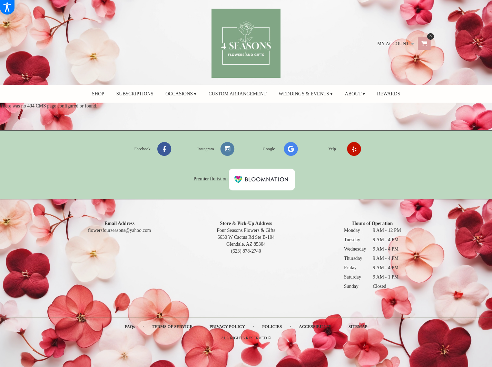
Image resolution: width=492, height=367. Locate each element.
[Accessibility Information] (7, 7)
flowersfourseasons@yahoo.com (119, 230)
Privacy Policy (227, 326)
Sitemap (357, 326)
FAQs (130, 326)
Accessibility (315, 326)
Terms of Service (172, 326)
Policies (272, 326)
